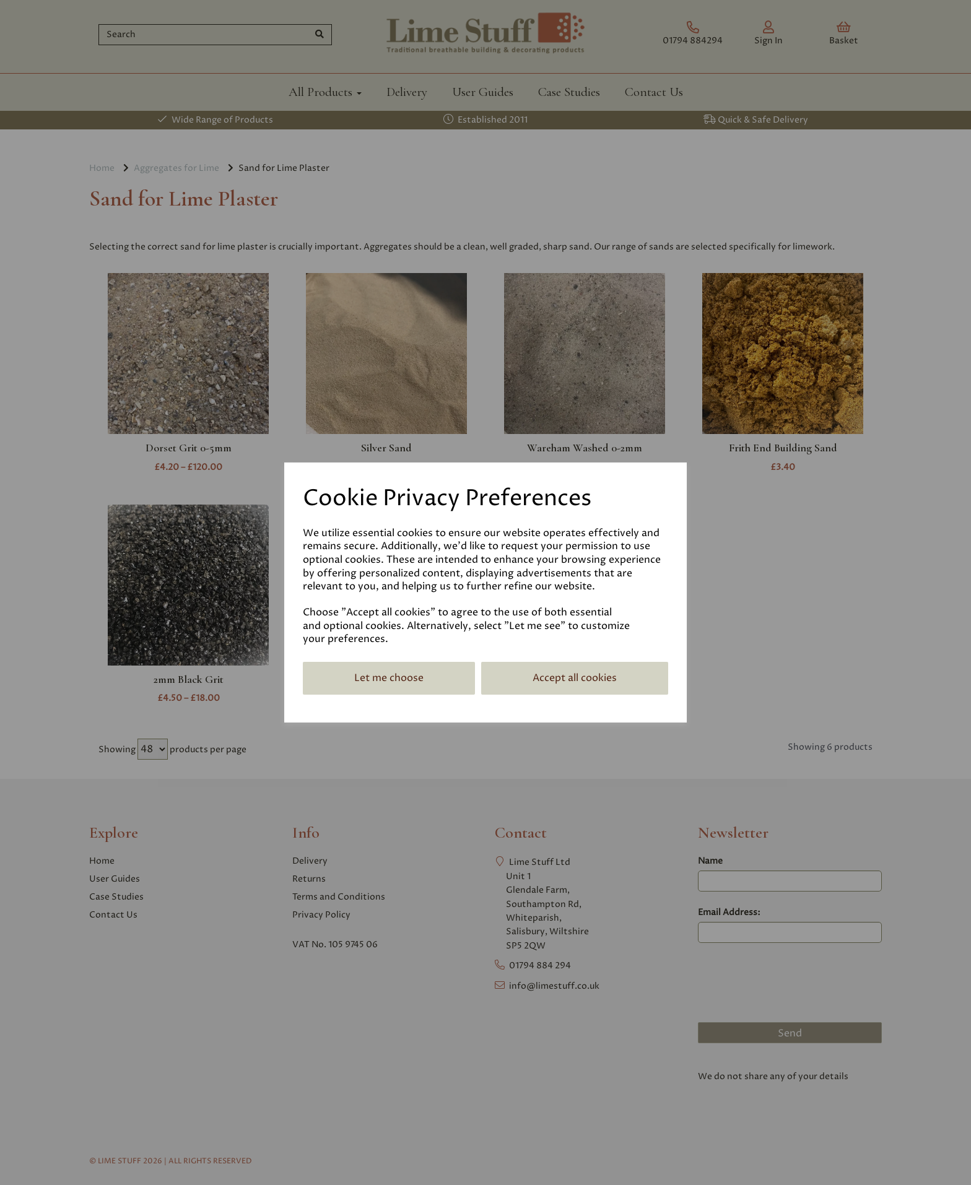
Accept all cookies (575, 678)
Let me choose (389, 678)
